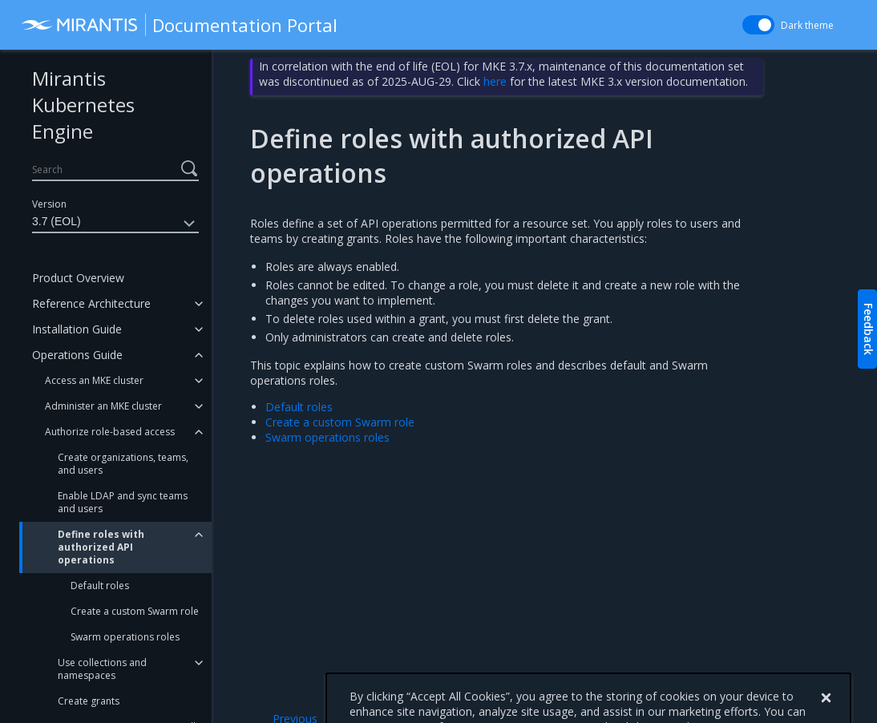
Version (49, 204)
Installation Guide (77, 329)
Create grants (88, 701)
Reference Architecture (91, 303)
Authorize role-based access (110, 431)
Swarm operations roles (125, 637)
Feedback (868, 329)
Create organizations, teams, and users (123, 463)
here (495, 81)
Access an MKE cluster (94, 380)
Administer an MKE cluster (103, 406)
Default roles (100, 585)
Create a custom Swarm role (135, 611)
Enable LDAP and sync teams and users (123, 502)
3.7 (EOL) (115, 223)
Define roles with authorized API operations (101, 547)
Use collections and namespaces (102, 669)
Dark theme (807, 25)
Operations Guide (77, 354)
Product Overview (78, 277)
